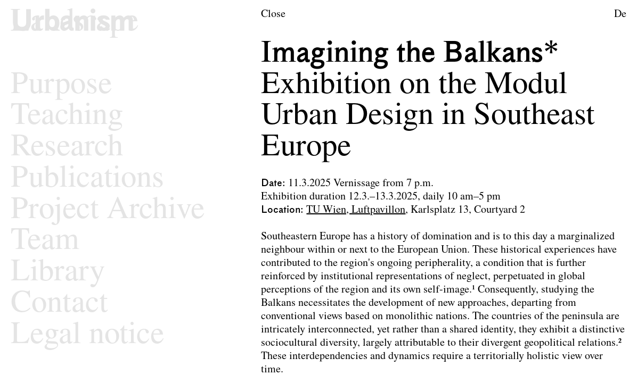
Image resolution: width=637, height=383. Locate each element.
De (620, 14)
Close (273, 14)
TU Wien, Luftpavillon (355, 210)
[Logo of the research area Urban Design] (74, 22)
